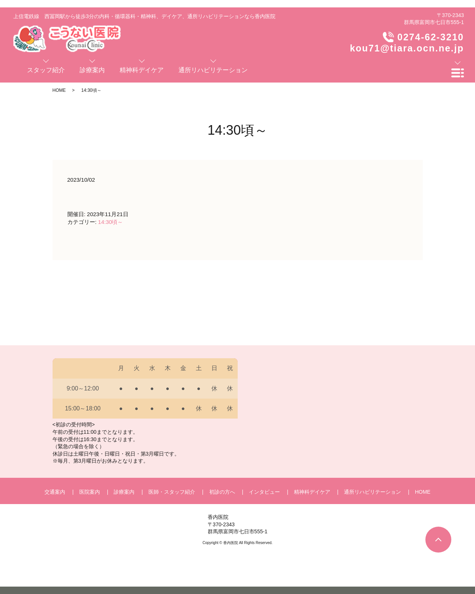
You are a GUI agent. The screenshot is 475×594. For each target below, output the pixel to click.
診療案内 (124, 492)
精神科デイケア (312, 492)
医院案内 (89, 492)
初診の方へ (222, 492)
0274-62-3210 (430, 37)
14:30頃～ (110, 222)
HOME (59, 90)
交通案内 (54, 492)
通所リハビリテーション (372, 492)
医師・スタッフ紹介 (171, 492)
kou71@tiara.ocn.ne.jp (407, 48)
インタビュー (264, 492)
